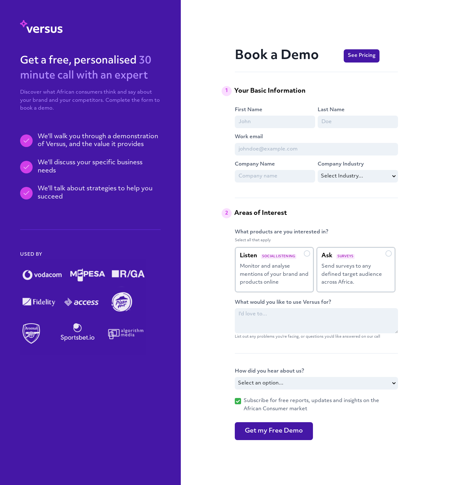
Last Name (331, 109)
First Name (248, 109)
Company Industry (341, 164)
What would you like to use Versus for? (283, 302)
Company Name (255, 164)
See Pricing (361, 55)
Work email (249, 136)
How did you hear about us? (269, 371)
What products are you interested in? (281, 232)
